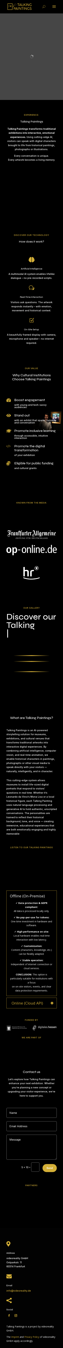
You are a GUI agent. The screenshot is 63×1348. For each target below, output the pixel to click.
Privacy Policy (31, 1336)
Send (50, 1168)
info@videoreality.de (18, 1290)
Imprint (15, 1336)
